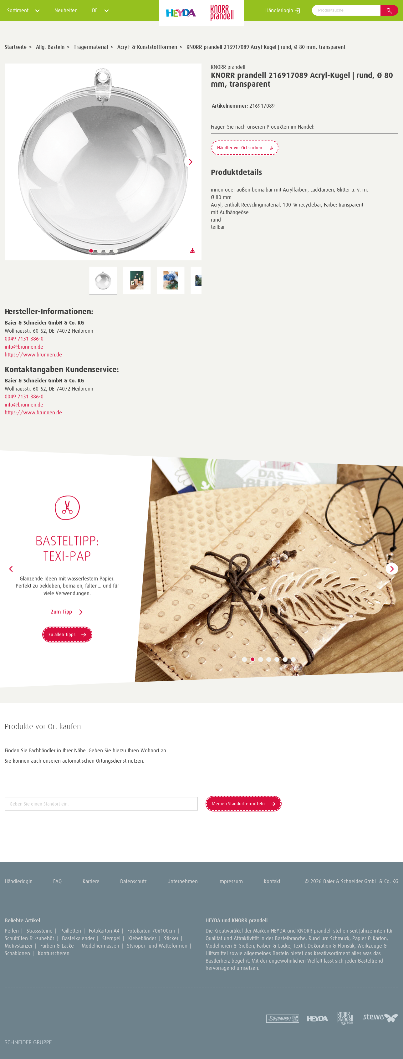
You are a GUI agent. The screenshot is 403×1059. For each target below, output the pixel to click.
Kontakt (272, 881)
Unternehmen (182, 881)
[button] (91, 250)
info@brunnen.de (24, 347)
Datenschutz (133, 881)
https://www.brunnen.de (33, 354)
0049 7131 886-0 (24, 338)
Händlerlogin (282, 10)
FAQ (57, 881)
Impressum (230, 881)
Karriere (91, 881)
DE (100, 10)
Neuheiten (66, 10)
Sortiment (23, 10)
